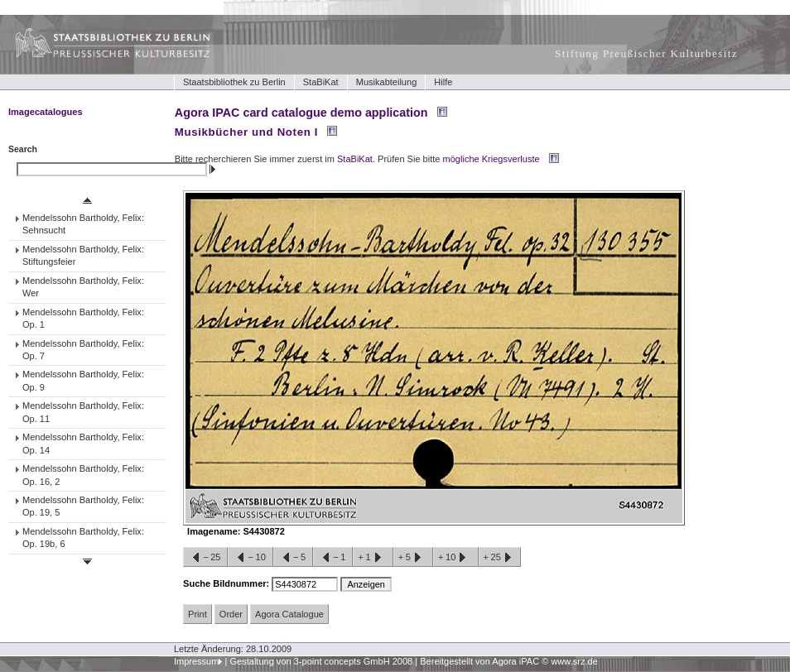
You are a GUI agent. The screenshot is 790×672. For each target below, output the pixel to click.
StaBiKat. (356, 159)
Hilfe (443, 82)
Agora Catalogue (289, 614)
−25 (205, 558)
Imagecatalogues (45, 112)
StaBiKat (321, 82)
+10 (455, 558)
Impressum (196, 661)
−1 (333, 558)
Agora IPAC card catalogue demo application (301, 112)
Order (231, 614)
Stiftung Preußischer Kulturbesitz (646, 53)
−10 (250, 558)
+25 (500, 558)
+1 (373, 558)
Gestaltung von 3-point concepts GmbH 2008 (320, 661)
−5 (293, 558)
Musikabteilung (386, 82)
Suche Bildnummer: (227, 583)
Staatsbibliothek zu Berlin (234, 82)
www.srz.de (574, 661)
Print (197, 614)
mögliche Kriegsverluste (491, 159)
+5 (413, 558)
